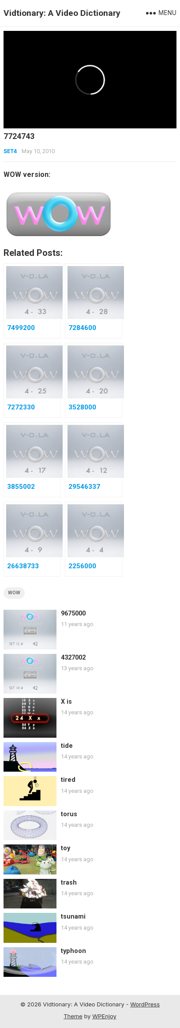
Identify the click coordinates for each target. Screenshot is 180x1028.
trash (69, 882)
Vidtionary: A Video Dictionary (62, 13)
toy (65, 848)
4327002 (73, 657)
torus (69, 814)
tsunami (73, 916)
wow (14, 593)
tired (68, 780)
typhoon (73, 951)
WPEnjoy (104, 1016)
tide (67, 746)
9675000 (73, 613)
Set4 (10, 151)
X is (66, 701)
